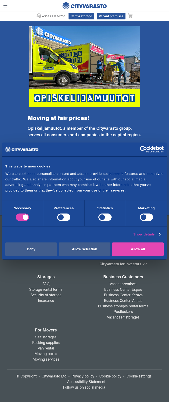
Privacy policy (83, 376)
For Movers (46, 329)
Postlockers (123, 311)
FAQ (46, 283)
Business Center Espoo (123, 289)
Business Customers (123, 276)
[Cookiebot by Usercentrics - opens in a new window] (143, 149)
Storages (46, 276)
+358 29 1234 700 (53, 16)
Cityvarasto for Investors (123, 263)
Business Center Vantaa (123, 300)
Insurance (46, 300)
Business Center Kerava (123, 294)
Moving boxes (45, 353)
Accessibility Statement (86, 381)
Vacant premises (111, 16)
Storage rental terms (46, 289)
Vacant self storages (123, 317)
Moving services (46, 359)
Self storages (45, 336)
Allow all (138, 249)
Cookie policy (110, 376)
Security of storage (46, 294)
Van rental (46, 348)
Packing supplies (46, 342)
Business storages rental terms (123, 305)
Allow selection (84, 249)
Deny (31, 249)
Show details (144, 234)
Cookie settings (139, 376)
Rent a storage (81, 16)
